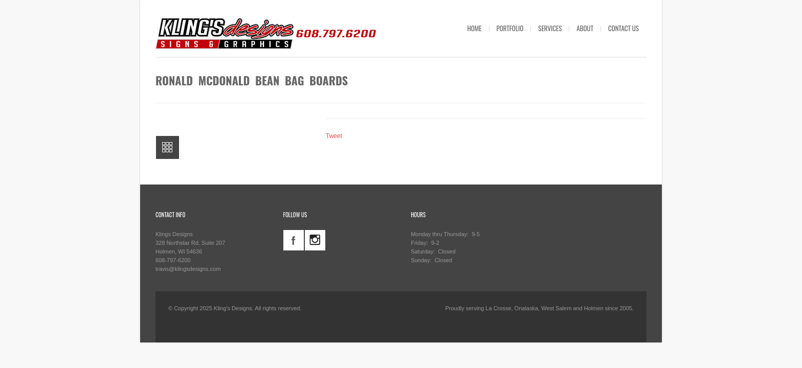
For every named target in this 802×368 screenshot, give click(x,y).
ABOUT (584, 28)
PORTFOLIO (510, 28)
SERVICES (550, 28)
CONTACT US (623, 28)
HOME (474, 28)
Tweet (334, 136)
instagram (315, 240)
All (167, 147)
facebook (293, 240)
